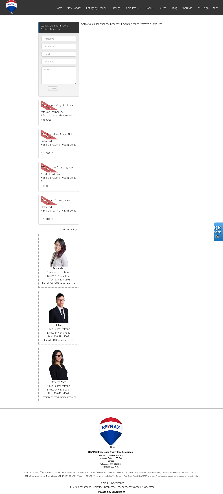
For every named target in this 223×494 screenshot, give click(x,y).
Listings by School (96, 8)
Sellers (162, 8)
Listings (116, 8)
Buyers (149, 8)
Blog (174, 8)
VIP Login (203, 8)
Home (58, 8)
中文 (215, 8)
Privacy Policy (116, 483)
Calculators (132, 8)
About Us (187, 8)
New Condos (74, 8)
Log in (103, 483)
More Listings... (71, 229)
